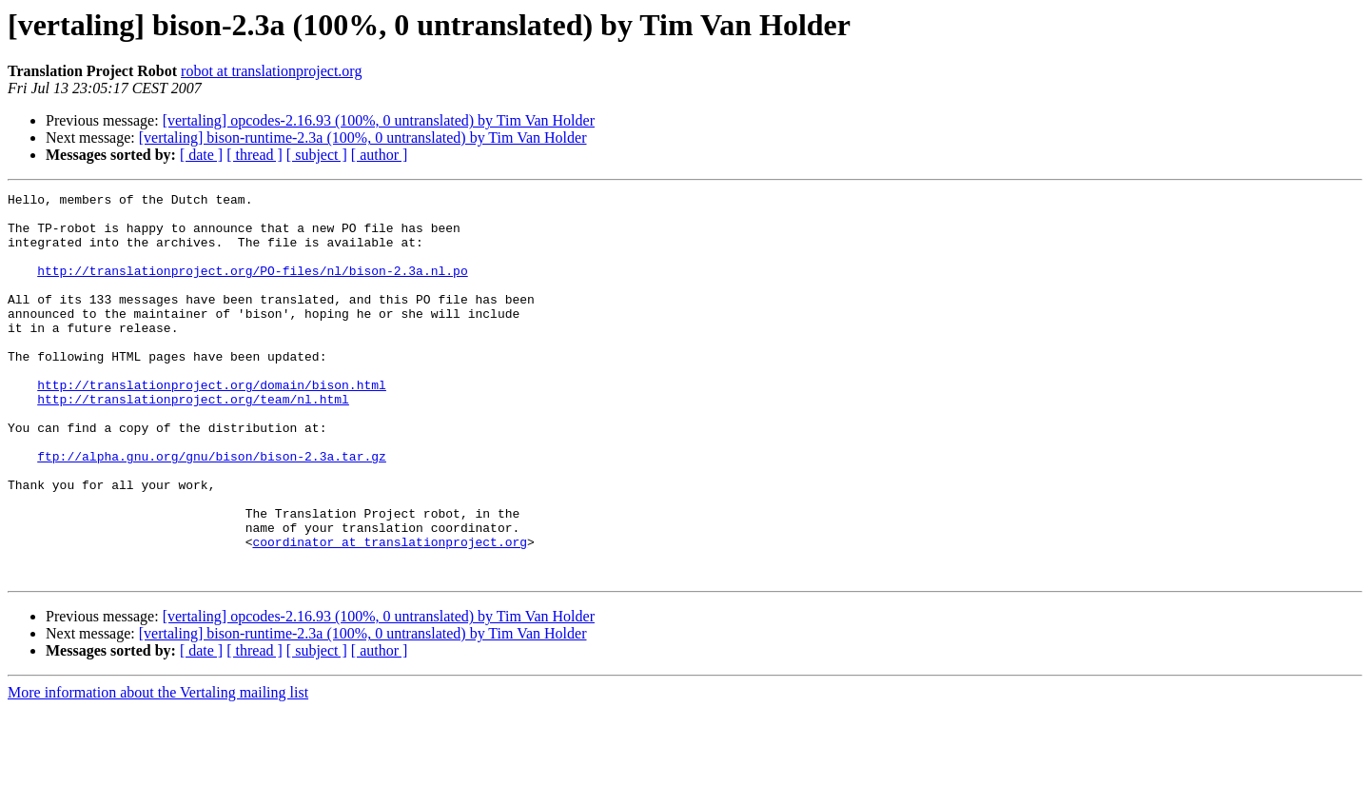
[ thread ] (254, 155)
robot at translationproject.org (271, 71)
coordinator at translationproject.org (389, 612)
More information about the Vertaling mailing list (158, 769)
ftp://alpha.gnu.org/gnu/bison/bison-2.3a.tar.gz (211, 510)
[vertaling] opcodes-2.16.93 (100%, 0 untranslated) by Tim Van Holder (379, 120)
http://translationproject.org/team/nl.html (193, 441)
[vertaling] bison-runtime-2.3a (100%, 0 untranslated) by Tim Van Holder (363, 137)
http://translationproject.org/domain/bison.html (211, 424)
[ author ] (379, 155)
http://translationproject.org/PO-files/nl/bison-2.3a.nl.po (252, 287)
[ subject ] (316, 155)
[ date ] (201, 155)
